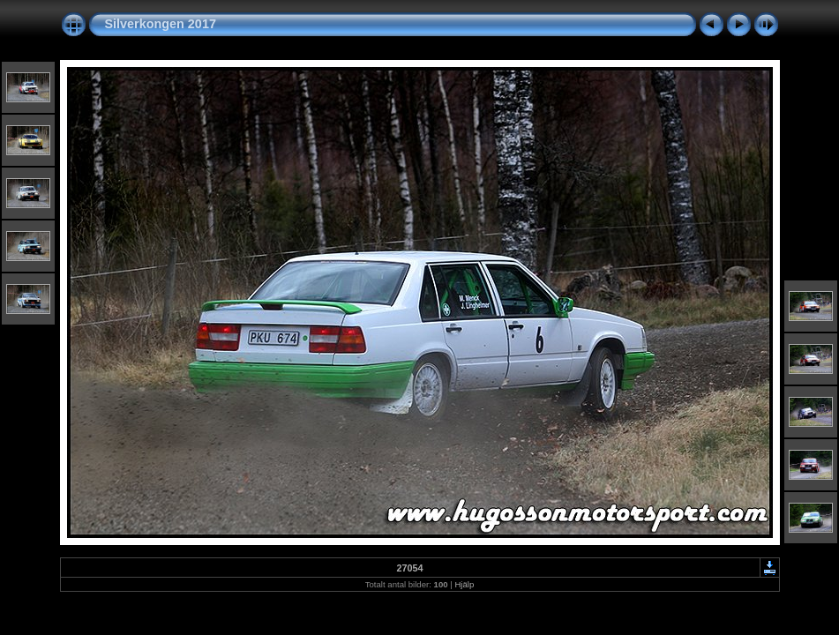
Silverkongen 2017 (160, 24)
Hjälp (464, 584)
